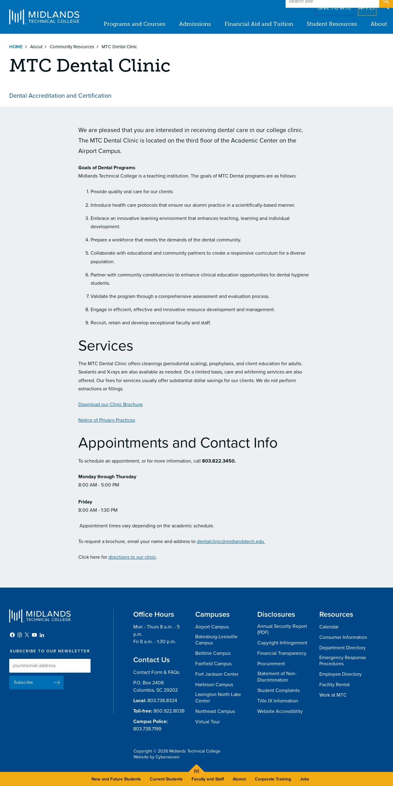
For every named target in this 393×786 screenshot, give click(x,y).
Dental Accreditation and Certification (60, 96)
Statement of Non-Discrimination (277, 677)
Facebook (12, 634)
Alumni (239, 779)
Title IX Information (277, 701)
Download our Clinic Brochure (110, 404)
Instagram (19, 634)
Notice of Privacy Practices (106, 420)
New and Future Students (116, 779)
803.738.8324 (162, 701)
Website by (157, 757)
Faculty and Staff (208, 779)
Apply (363, 6)
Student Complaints (278, 690)
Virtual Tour (207, 722)
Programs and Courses (134, 24)
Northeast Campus (215, 711)
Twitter (27, 634)
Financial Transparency (281, 653)
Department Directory (342, 648)
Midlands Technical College (44, 17)
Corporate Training (273, 779)
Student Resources (332, 24)
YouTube (34, 634)
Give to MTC (326, 6)
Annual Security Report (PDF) (282, 629)
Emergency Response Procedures (342, 661)
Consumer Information (343, 637)
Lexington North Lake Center (218, 697)
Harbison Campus (214, 685)
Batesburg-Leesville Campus (216, 640)
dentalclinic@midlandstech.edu (231, 541)
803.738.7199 (147, 729)
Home (16, 46)
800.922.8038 (169, 711)
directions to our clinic (132, 557)
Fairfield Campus (213, 664)
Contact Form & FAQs (156, 672)
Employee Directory (340, 674)
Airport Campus (212, 627)
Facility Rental (334, 685)
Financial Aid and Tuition (258, 24)
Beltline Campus (213, 653)
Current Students (166, 779)
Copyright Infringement (282, 643)
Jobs (304, 779)
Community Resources (72, 46)
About (379, 24)
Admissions (195, 24)
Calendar (329, 627)
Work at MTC (333, 695)
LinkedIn (41, 634)
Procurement (271, 664)
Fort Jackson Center (217, 674)
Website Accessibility (280, 711)
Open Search (385, 6)
